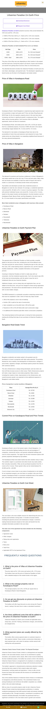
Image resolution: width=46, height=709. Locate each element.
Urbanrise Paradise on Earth (10, 30)
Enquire (24, 707)
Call (8, 707)
